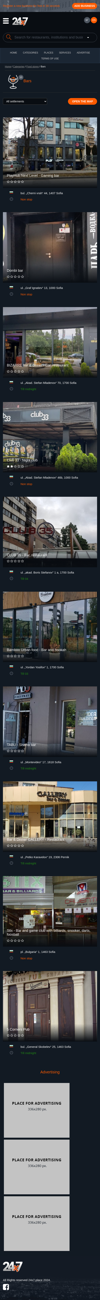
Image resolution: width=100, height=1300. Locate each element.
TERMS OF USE (50, 58)
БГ (87, 20)
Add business (84, 5)
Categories (18, 66)
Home (8, 66)
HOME (13, 52)
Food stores (32, 66)
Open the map (82, 101)
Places (48, 52)
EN (94, 20)
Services (65, 52)
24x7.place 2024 (39, 1280)
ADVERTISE (83, 52)
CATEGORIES (30, 52)
